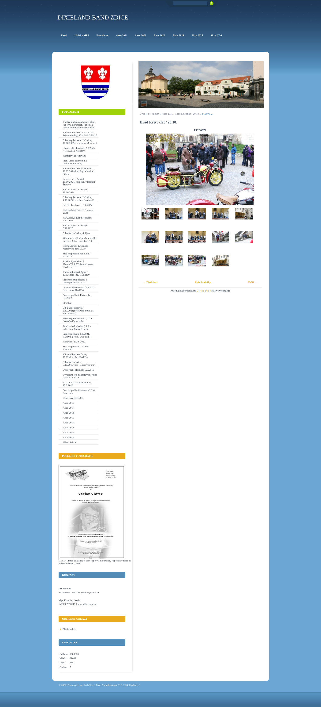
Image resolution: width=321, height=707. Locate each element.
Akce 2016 (68, 412)
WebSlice (89, 685)
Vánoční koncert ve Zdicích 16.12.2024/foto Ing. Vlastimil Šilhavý (78, 171)
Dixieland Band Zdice (92, 17)
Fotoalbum (153, 113)
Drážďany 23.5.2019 (73, 397)
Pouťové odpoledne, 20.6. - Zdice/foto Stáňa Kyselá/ (77, 327)
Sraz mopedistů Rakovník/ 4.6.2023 (76, 255)
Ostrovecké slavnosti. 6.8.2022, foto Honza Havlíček (79, 289)
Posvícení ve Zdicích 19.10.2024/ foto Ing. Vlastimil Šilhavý (79, 181)
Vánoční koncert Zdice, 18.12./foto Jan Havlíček (75, 355)
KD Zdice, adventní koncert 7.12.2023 (77, 219)
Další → (252, 282)
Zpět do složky (203, 282)
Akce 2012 (68, 432)
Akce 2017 (68, 407)
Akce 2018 (68, 402)
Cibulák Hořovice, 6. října (76, 233)
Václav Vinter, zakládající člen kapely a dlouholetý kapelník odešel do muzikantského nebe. (79, 124)
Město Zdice (69, 442)
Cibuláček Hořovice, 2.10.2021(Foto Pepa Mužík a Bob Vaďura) (78, 310)
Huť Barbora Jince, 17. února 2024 (78, 211)
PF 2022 (67, 302)
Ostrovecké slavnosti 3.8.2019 (78, 369)
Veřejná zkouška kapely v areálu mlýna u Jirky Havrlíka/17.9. (79, 239)
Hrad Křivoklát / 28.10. (187, 113)
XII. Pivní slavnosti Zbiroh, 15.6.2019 (77, 384)
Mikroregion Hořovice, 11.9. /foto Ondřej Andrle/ (77, 320)
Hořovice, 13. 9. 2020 (74, 341)
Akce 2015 (167, 113)
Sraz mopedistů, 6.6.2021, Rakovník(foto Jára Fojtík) (76, 335)
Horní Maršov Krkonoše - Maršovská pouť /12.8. (76, 247)
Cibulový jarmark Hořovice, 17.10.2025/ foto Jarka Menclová (80, 141)
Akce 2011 (68, 437)
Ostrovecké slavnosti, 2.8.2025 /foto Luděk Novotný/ (79, 149)
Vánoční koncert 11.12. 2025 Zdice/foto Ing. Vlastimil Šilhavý (80, 134)
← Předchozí (150, 282)
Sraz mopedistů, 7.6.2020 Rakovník (76, 348)
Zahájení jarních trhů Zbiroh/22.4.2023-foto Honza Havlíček (78, 264)
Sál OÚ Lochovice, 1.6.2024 (77, 205)
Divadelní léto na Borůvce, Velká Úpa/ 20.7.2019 (80, 376)
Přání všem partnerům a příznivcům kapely (75, 162)
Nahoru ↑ (135, 685)
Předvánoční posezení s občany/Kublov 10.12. (75, 281)
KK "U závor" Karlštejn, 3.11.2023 (75, 227)
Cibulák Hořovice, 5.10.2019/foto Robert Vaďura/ (79, 363)
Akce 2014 (68, 422)
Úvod (142, 113)
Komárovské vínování (74, 155)
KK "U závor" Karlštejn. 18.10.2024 (75, 191)
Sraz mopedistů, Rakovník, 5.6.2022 (77, 296)
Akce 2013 (68, 427)
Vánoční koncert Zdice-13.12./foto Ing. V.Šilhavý (76, 273)
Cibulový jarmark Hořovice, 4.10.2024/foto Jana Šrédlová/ (78, 198)
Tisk (98, 685)
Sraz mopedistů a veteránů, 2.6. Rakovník (79, 391)
